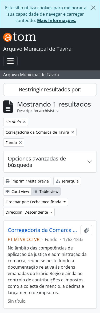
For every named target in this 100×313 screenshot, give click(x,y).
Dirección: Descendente (27, 212)
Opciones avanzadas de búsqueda (37, 161)
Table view (46, 191)
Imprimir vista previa (27, 181)
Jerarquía (67, 181)
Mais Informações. (56, 20)
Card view (17, 191)
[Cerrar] (93, 7)
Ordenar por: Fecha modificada (34, 201)
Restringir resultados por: (50, 89)
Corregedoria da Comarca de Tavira (43, 230)
